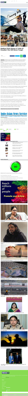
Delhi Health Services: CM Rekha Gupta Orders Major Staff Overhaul (13, 222)
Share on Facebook (12, 57)
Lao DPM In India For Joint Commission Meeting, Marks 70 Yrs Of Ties (13, 366)
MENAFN (2, 61)
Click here (7, 378)
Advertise (3, 386)
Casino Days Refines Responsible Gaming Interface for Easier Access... (9, 180)
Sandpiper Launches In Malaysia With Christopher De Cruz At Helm (14, 244)
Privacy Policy (4, 384)
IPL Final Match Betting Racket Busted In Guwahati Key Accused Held (13, 332)
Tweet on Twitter (17, 57)
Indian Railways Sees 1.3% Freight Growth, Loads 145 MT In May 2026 (13, 297)
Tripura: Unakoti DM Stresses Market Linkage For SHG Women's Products (12, 314)
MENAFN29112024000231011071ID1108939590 (10, 110)
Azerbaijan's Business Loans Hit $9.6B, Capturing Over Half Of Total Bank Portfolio (14, 280)
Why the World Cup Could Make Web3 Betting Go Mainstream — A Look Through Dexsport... (12, 179)
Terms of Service (4, 383)
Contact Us (3, 385)
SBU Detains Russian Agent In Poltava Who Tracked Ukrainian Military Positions (12, 262)
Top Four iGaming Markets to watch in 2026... (6, 176)
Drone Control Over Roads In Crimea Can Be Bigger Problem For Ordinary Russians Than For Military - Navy (14, 349)
